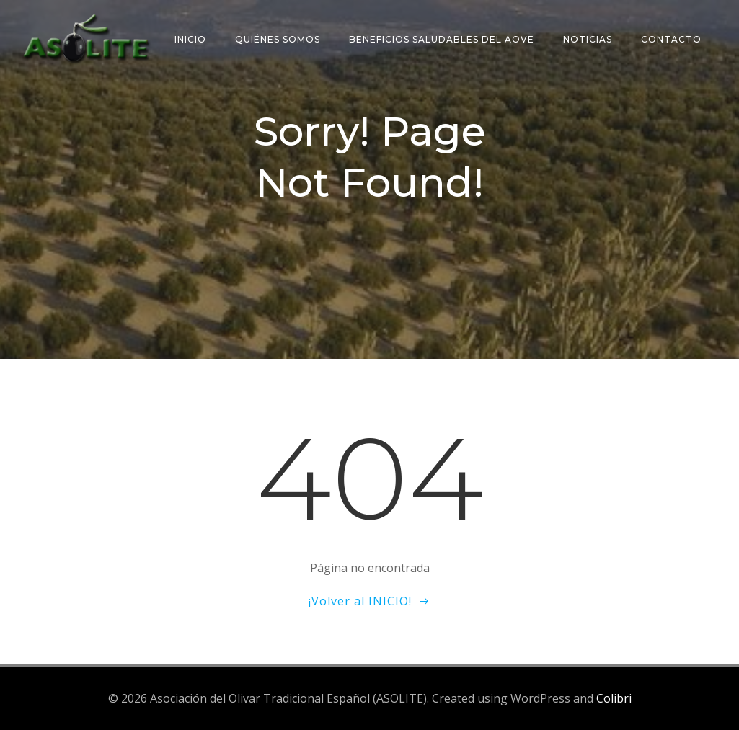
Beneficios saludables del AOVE (441, 39)
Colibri (614, 698)
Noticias (587, 39)
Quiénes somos (277, 39)
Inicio (190, 39)
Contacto (671, 39)
